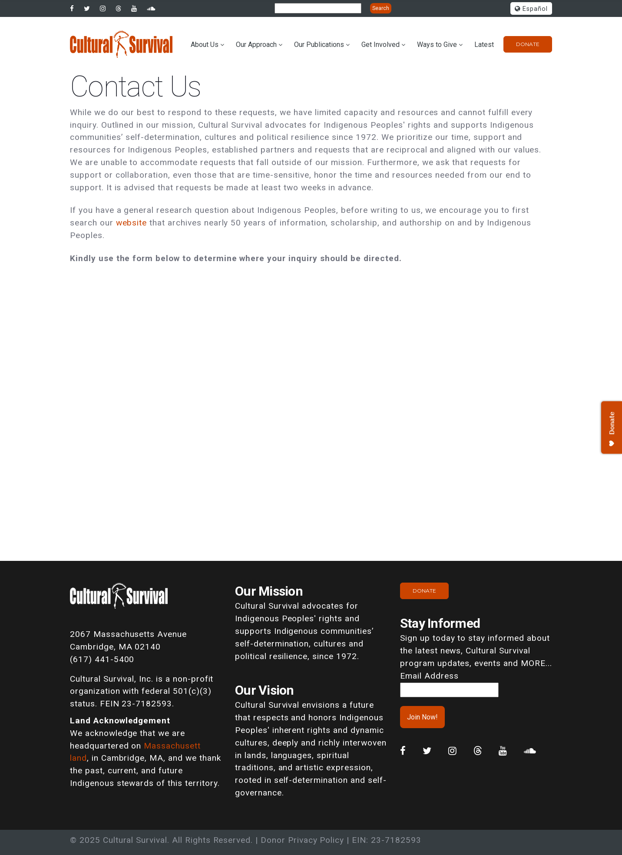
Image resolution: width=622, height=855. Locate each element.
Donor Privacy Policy (302, 840)
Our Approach (256, 44)
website (131, 223)
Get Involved (380, 44)
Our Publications (319, 44)
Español (531, 9)
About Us (204, 44)
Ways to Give (437, 44)
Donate (527, 44)
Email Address (429, 676)
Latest (484, 44)
